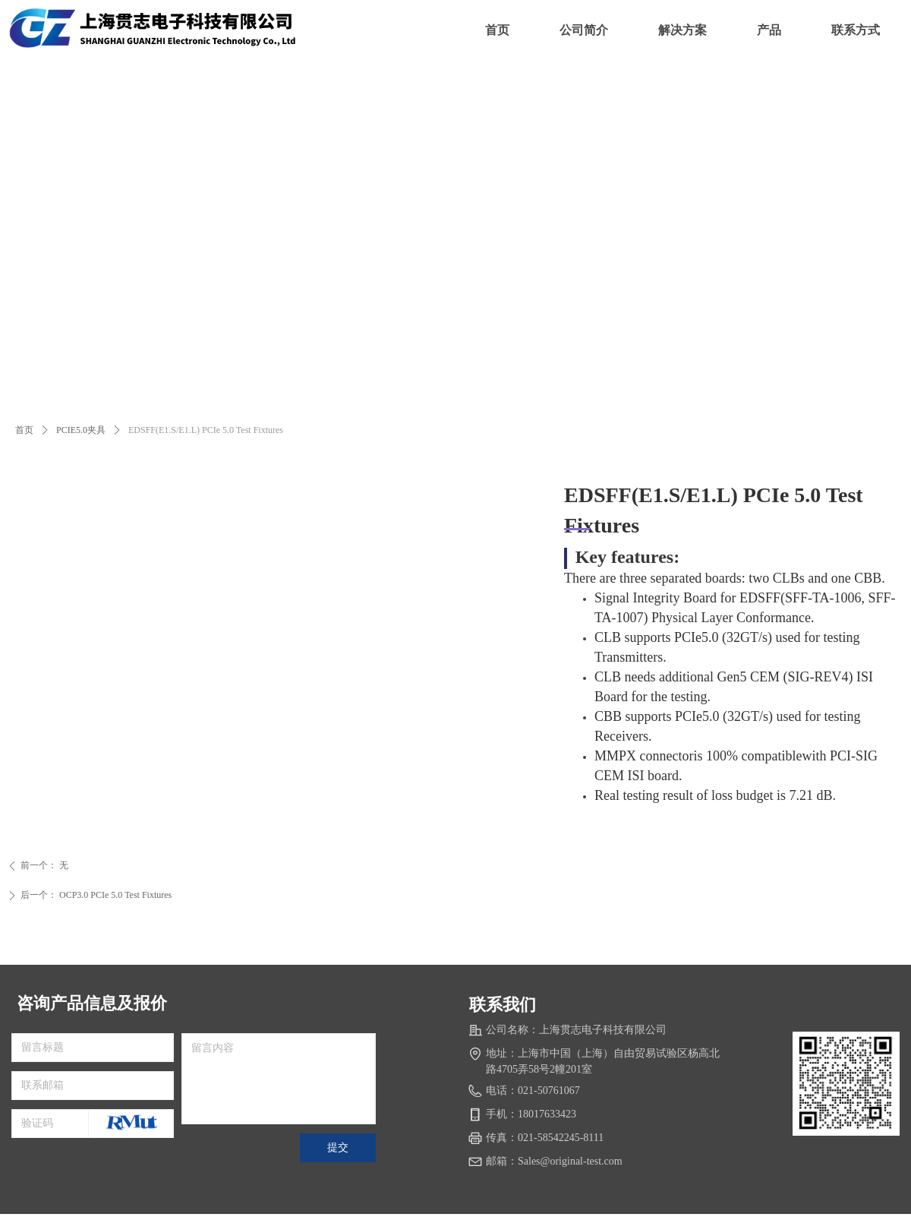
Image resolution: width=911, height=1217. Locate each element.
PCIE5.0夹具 (81, 430)
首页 (24, 430)
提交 (337, 1147)
